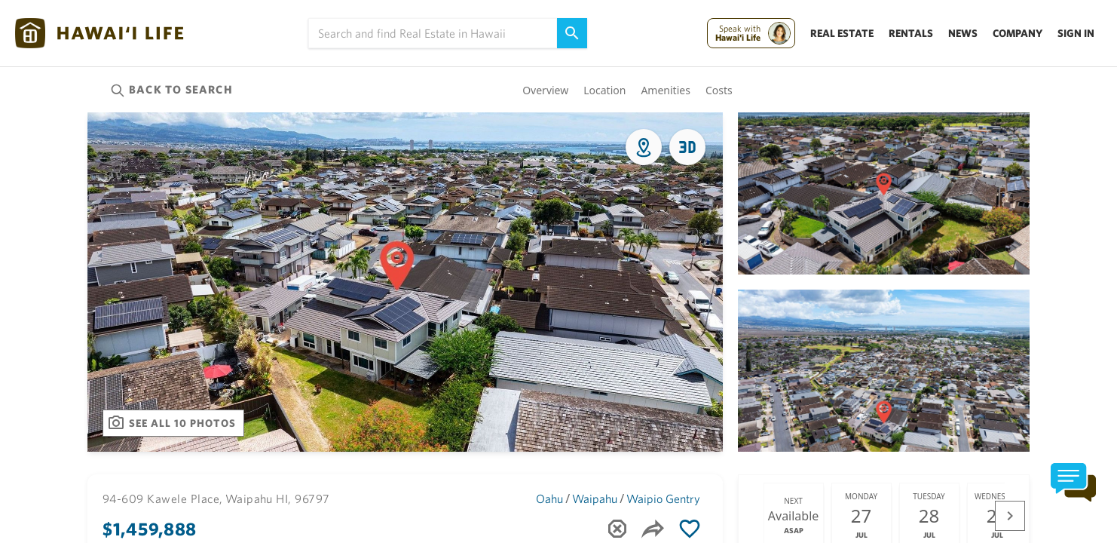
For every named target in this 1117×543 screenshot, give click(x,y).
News (963, 33)
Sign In (1075, 33)
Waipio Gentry (663, 498)
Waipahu (594, 498)
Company (1017, 33)
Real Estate (842, 33)
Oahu (549, 498)
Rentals (911, 33)
